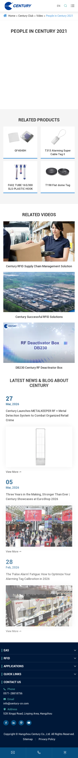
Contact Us (12, 682)
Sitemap (28, 739)
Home (11, 15)
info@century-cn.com (16, 703)
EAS (6, 650)
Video (39, 15)
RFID (7, 658)
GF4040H (20, 150)
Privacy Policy (47, 739)
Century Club (25, 15)
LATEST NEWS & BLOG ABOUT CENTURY (39, 382)
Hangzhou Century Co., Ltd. (35, 734)
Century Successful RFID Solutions (39, 317)
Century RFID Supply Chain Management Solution (39, 266)
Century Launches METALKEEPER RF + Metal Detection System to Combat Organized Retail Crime (37, 417)
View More (14, 473)
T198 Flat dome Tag (57, 185)
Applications (14, 666)
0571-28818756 (12, 693)
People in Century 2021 (59, 15)
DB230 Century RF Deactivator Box (39, 367)
